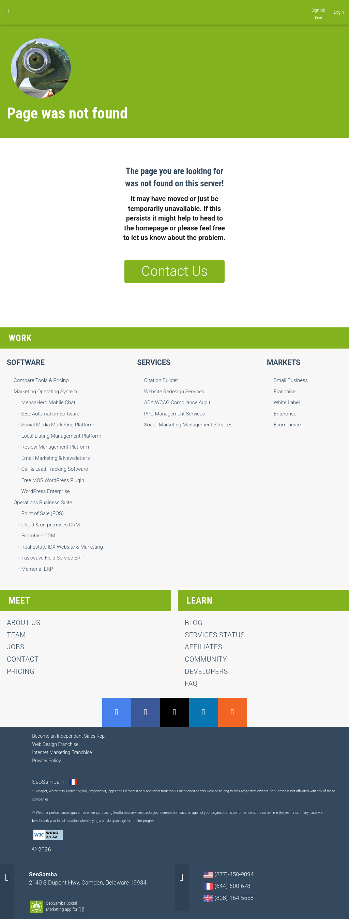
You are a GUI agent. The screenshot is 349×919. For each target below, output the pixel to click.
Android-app (79, 909)
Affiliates (203, 647)
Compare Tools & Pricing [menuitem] (41, 380)
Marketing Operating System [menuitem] (45, 391)
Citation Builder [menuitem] (161, 380)
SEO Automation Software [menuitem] (50, 414)
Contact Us (174, 271)
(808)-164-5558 (228, 898)
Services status (215, 635)
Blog (193, 623)
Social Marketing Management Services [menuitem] (188, 425)
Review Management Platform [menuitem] (55, 447)
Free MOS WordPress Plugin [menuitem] (52, 480)
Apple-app (83, 909)
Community (206, 659)
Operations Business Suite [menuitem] (43, 502)
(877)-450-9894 (228, 874)
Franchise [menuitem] (284, 391)
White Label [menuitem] (287, 402)
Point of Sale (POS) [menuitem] (42, 513)
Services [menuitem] (154, 362)
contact (23, 659)
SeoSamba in (49, 781)
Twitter (174, 712)
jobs (15, 647)
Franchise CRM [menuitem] (38, 536)
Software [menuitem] (26, 362)
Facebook (145, 712)
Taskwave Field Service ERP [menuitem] (52, 558)
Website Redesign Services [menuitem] (174, 391)
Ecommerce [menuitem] (287, 425)
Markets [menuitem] (283, 362)
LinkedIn (203, 712)
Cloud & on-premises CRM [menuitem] (50, 525)
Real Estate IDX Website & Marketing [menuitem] (62, 547)
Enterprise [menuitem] (285, 414)
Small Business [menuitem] (291, 380)
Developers (206, 671)
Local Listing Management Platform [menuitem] (61, 436)
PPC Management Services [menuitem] (174, 414)
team (16, 635)
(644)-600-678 (227, 886)
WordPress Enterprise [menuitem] (45, 491)
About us (23, 623)
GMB (116, 712)
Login (339, 12)
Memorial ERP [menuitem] (37, 569)
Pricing (20, 671)
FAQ (191, 683)
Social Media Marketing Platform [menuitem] (57, 425)
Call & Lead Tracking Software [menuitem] (54, 469)
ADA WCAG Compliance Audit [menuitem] (177, 402)
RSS (232, 712)
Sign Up (318, 10)
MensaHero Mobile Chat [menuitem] (48, 402)
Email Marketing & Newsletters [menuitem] (55, 458)
